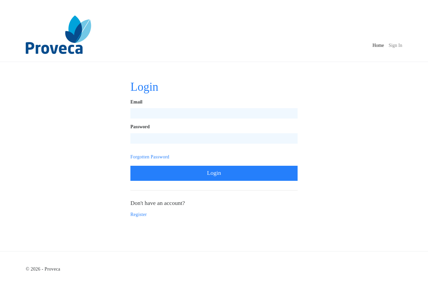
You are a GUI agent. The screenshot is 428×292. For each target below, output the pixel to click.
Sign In (395, 45)
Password (140, 126)
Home (378, 45)
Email (136, 101)
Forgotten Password (149, 156)
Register (138, 214)
